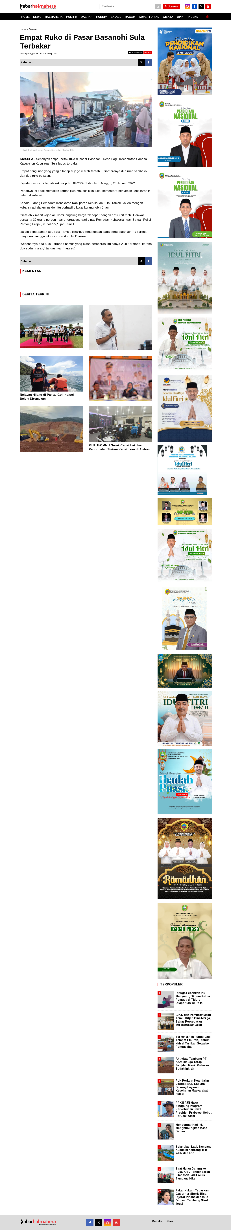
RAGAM (130, 16)
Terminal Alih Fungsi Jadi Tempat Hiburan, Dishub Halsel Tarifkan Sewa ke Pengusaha (193, 1041)
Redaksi (157, 1221)
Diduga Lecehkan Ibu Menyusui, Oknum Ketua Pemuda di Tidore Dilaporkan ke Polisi (193, 997)
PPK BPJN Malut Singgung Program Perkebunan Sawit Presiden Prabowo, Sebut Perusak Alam (194, 1109)
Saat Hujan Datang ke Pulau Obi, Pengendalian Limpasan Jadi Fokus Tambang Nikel (193, 1173)
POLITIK (71, 16)
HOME (25, 16)
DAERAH (87, 16)
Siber (169, 1221)
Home (23, 29)
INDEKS (193, 16)
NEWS (37, 16)
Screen (171, 6)
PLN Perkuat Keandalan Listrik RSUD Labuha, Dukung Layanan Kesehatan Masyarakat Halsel (192, 1087)
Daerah (33, 29)
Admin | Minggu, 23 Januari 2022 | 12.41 (38, 53)
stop (148, 52)
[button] (207, 15)
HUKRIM (101, 16)
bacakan (135, 52)
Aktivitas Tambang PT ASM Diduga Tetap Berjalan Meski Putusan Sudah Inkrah (192, 1063)
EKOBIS (116, 16)
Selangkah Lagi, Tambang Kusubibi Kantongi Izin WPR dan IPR (194, 1150)
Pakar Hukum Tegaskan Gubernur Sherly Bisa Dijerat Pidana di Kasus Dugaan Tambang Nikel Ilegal (192, 1197)
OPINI (180, 16)
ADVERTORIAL (149, 16)
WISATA (168, 16)
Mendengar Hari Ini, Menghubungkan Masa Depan (191, 1128)
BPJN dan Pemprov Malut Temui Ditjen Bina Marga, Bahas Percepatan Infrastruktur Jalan (193, 1019)
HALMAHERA (54, 16)
